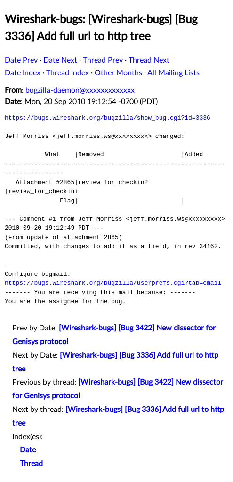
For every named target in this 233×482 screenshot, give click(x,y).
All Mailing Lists (173, 73)
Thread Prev (103, 60)
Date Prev (21, 60)
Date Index (22, 73)
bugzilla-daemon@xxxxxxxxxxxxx (80, 90)
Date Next (60, 60)
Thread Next (149, 60)
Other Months (118, 73)
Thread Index (67, 73)
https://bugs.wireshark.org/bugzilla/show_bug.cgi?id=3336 (107, 117)
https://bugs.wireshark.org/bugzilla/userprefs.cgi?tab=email (113, 283)
